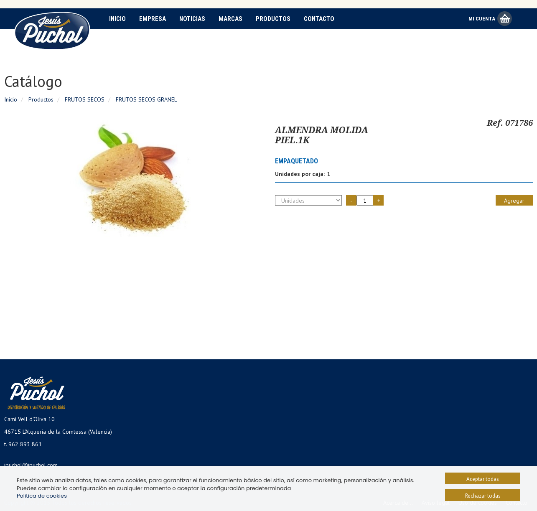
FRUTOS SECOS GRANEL (146, 99)
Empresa (152, 19)
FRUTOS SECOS (84, 99)
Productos (273, 19)
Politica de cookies (42, 496)
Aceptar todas (482, 479)
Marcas (230, 19)
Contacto (319, 19)
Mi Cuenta (481, 18)
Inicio (117, 19)
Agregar (514, 200)
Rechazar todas (483, 495)
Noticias (192, 19)
